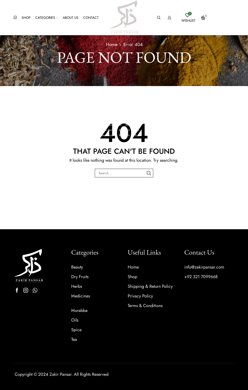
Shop (26, 17)
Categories (46, 17)
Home (112, 44)
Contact (91, 17)
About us (70, 17)
